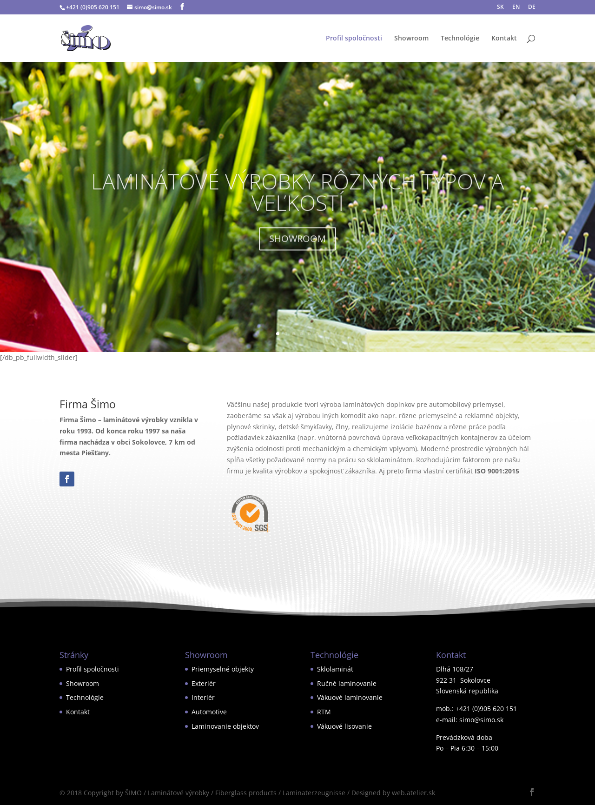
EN (516, 7)
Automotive (209, 711)
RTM (324, 711)
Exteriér (204, 683)
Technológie (460, 38)
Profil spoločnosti (354, 38)
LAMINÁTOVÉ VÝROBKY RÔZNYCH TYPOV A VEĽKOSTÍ (297, 201)
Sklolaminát (335, 669)
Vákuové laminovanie (350, 697)
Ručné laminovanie (347, 683)
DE (532, 7)
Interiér (203, 697)
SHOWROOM (297, 247)
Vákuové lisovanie (344, 726)
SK (500, 7)
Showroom (411, 38)
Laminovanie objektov (225, 726)
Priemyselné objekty (223, 669)
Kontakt (504, 38)
